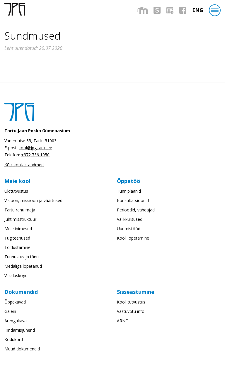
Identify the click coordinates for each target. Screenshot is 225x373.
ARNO (123, 320)
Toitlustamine (17, 247)
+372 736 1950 (35, 154)
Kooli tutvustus (131, 302)
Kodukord (13, 339)
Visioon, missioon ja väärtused (33, 200)
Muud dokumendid (22, 349)
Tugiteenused (17, 238)
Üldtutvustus (16, 191)
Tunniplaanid (129, 191)
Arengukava (15, 320)
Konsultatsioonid (133, 200)
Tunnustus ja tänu (21, 257)
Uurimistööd (128, 228)
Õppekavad (15, 302)
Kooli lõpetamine (133, 238)
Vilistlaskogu (16, 275)
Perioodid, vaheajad (136, 210)
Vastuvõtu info (130, 311)
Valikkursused (129, 219)
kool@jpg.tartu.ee (35, 147)
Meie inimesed (18, 228)
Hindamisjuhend (19, 330)
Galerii (10, 311)
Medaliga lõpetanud (23, 266)
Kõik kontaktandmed (24, 164)
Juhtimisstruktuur (20, 219)
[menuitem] (197, 10)
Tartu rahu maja (19, 210)
